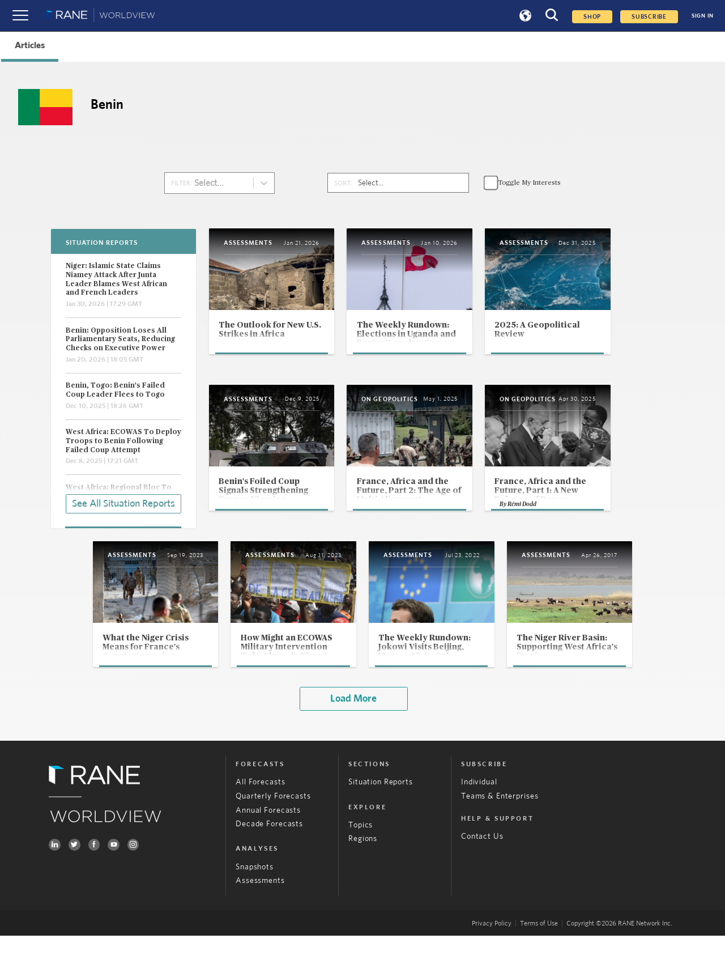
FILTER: (181, 183)
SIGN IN (703, 16)
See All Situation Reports (123, 503)
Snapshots (255, 895)
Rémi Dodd (566, 528)
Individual (479, 810)
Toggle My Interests (529, 183)
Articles (30, 45)
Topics (360, 853)
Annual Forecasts (268, 838)
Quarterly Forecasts (273, 824)
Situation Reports (380, 810)
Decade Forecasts (269, 852)
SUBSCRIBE (649, 17)
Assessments (260, 909)
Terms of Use (539, 951)
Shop (592, 17)
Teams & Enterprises (499, 824)
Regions (362, 867)
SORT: (343, 183)
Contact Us (482, 865)
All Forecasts (260, 810)
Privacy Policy (491, 951)
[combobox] (201, 183)
